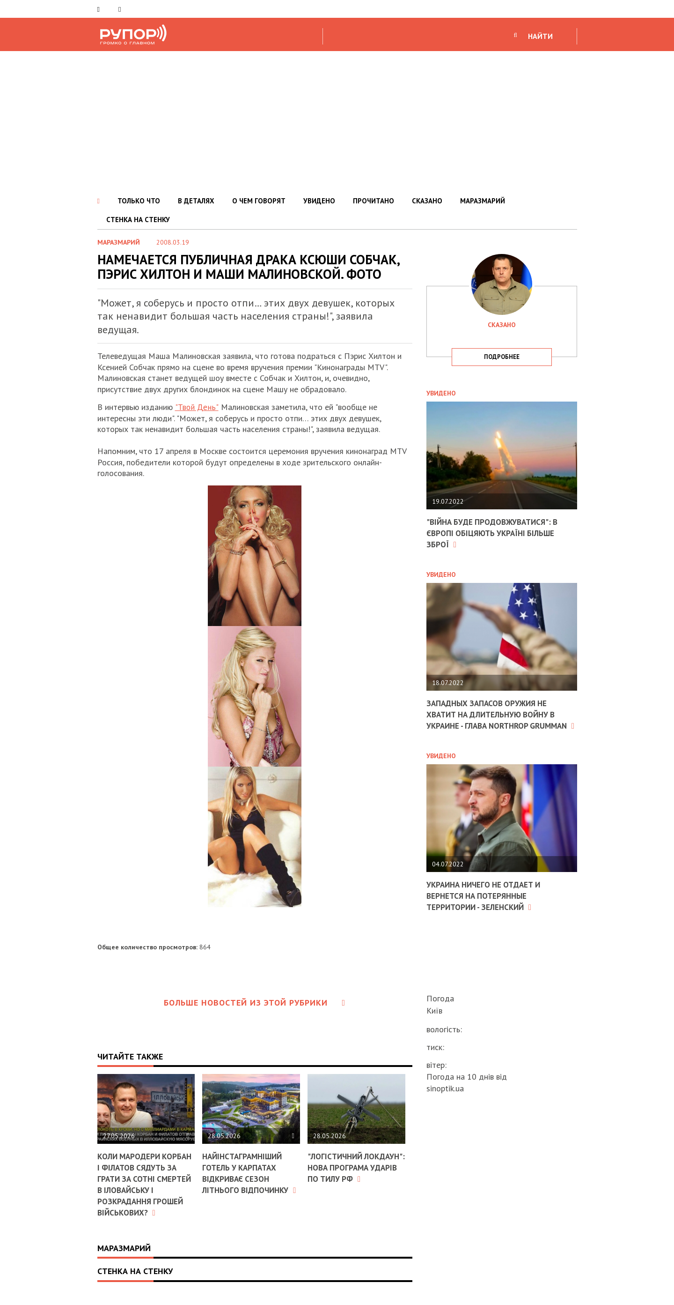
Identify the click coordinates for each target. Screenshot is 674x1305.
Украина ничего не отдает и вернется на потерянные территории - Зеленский (487, 904)
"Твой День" (196, 407)
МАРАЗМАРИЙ (482, 200)
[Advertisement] (337, 121)
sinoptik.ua (445, 1088)
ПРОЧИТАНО (373, 200)
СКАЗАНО (427, 200)
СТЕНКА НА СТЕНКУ (138, 219)
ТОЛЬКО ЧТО (138, 200)
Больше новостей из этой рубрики (254, 1002)
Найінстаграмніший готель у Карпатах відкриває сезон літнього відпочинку (247, 1178)
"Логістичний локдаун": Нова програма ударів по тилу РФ (349, 1172)
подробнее (502, 357)
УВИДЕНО (319, 200)
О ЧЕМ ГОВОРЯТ (259, 200)
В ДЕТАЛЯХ (196, 200)
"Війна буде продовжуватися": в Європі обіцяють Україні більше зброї (495, 532)
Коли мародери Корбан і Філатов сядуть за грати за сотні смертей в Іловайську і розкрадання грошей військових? (142, 1189)
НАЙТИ (540, 36)
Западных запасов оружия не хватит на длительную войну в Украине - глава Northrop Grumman (495, 719)
